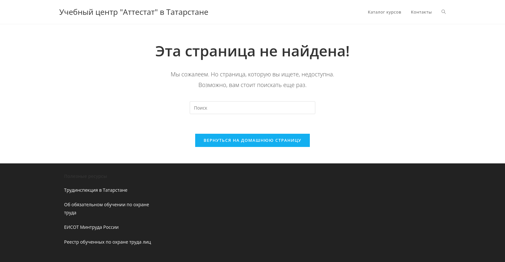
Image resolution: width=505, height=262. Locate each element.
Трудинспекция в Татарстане (96, 190)
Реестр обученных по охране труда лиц (107, 242)
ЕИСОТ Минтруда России (91, 227)
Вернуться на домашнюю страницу (252, 140)
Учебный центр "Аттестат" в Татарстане (133, 11)
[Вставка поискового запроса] (252, 107)
